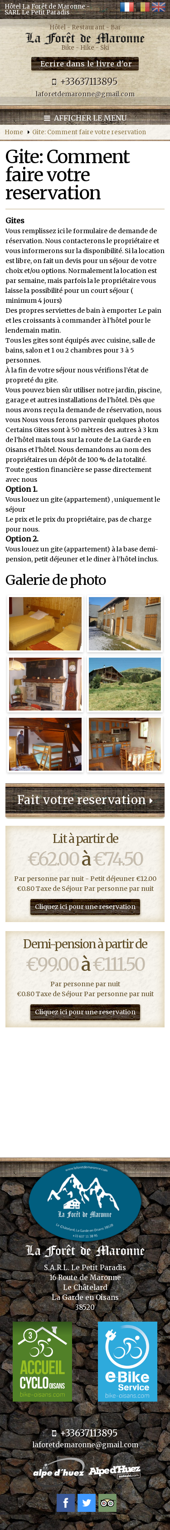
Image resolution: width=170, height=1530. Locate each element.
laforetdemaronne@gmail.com (85, 94)
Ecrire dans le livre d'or (86, 63)
